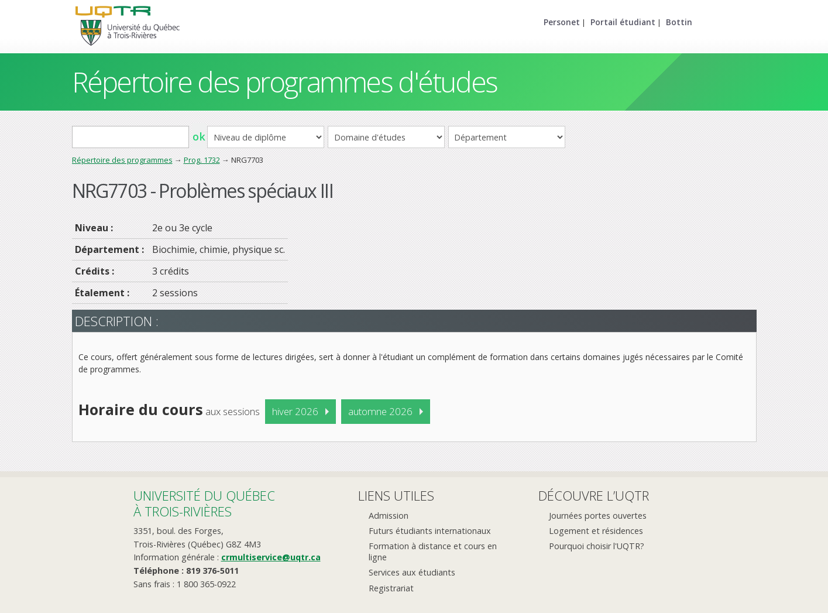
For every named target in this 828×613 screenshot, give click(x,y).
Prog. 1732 (202, 160)
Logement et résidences (596, 530)
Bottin (679, 22)
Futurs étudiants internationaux (430, 530)
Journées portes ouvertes (598, 515)
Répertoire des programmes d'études (284, 82)
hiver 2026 (295, 411)
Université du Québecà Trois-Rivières (204, 503)
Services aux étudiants (412, 572)
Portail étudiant (622, 22)
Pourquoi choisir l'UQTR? (596, 546)
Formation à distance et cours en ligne (433, 551)
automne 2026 (380, 411)
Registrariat (391, 588)
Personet (562, 22)
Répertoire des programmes (122, 160)
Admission (388, 515)
